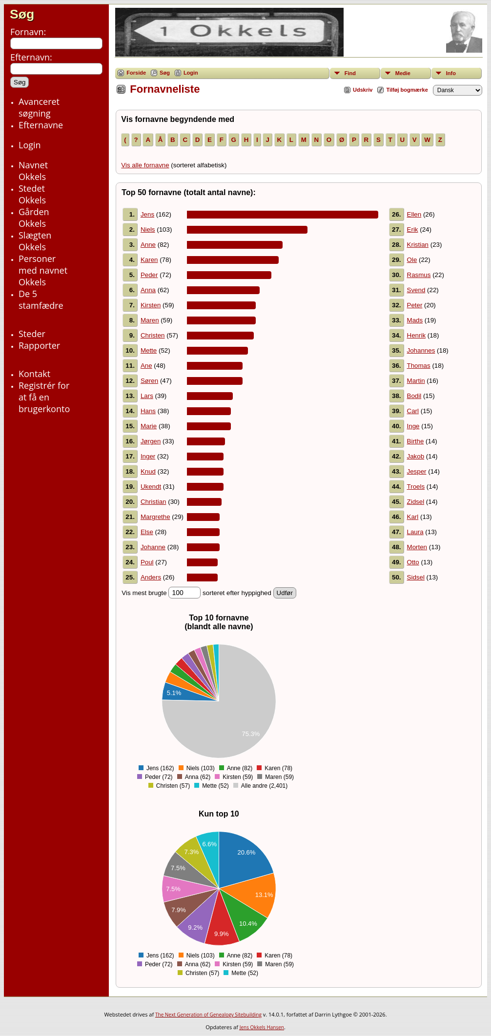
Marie (149, 426)
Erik (412, 229)
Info (451, 73)
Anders (151, 577)
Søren (149, 380)
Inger (148, 456)
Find (350, 73)
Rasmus (419, 275)
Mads (415, 320)
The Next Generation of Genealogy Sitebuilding (208, 1014)
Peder (149, 275)
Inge (413, 426)
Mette (149, 350)
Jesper (417, 471)
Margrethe (155, 516)
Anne (148, 244)
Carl (413, 411)
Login (191, 73)
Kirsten (151, 305)
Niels (148, 229)
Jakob (416, 456)
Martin (416, 380)
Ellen (414, 214)
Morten (417, 547)
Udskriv (362, 90)
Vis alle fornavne (145, 165)
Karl (413, 516)
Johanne (153, 547)
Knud (148, 471)
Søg (22, 14)
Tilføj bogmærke (407, 90)
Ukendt (151, 486)
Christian (153, 501)
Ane (146, 365)
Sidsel (416, 577)
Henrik (416, 335)
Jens (147, 214)
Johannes (421, 350)
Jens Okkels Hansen (262, 1027)
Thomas (418, 365)
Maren (150, 320)
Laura (415, 532)
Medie (402, 73)
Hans (148, 411)
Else (147, 532)
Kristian (418, 244)
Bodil (414, 395)
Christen (153, 335)
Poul (147, 562)
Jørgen (151, 441)
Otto (413, 562)
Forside (136, 73)
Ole (412, 259)
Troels (416, 486)
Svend (416, 290)
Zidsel (416, 501)
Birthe (415, 441)
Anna (148, 290)
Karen (149, 259)
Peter (415, 305)
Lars (147, 395)
